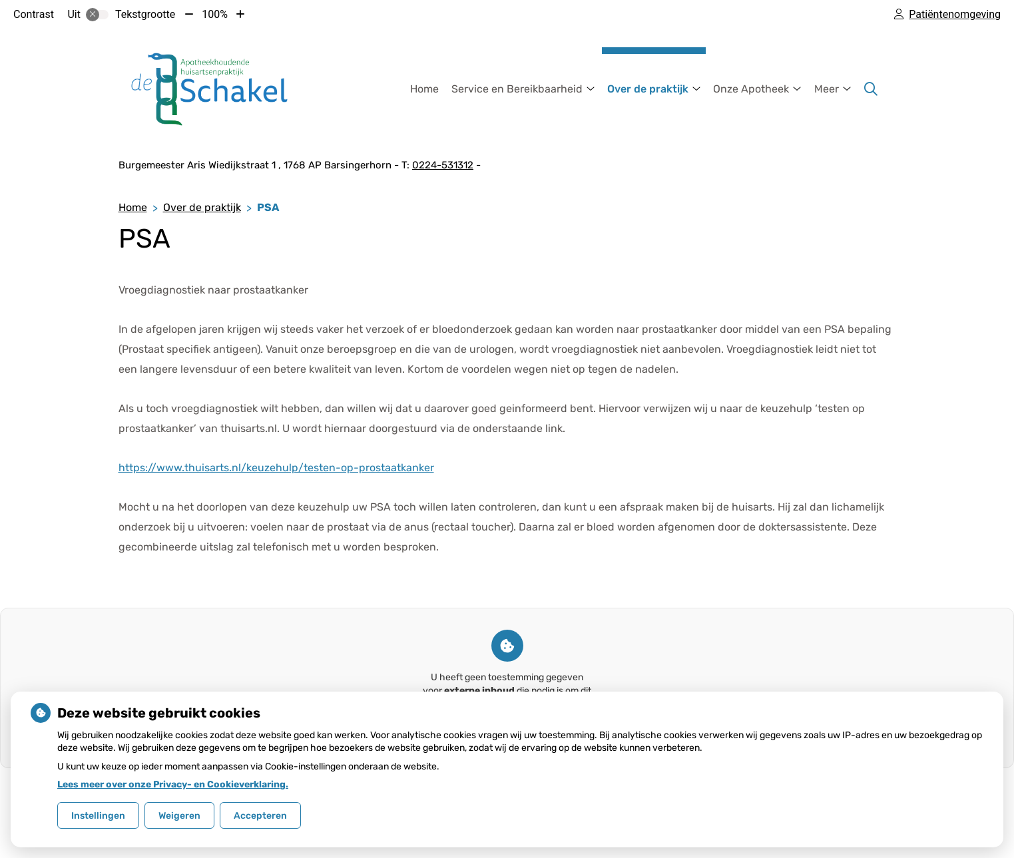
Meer (826, 89)
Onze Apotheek (751, 89)
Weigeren (179, 815)
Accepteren (260, 815)
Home (424, 89)
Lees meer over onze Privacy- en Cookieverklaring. (172, 784)
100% (215, 14)
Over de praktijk (647, 89)
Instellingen (98, 815)
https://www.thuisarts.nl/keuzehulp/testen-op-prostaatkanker (276, 467)
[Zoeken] (871, 89)
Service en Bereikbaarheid (517, 89)
